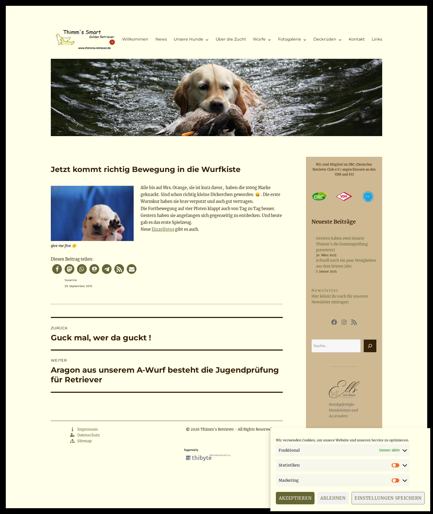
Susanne (71, 280)
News (161, 39)
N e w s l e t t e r (324, 290)
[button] (57, 269)
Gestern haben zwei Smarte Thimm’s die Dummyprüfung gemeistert (342, 244)
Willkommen (135, 39)
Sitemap (81, 441)
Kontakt (357, 39)
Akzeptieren (295, 498)
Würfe (259, 39)
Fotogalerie (289, 39)
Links (377, 39)
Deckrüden (324, 39)
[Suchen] (370, 346)
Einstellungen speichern (388, 498)
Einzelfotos (163, 229)
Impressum (84, 429)
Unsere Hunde (188, 39)
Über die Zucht (231, 39)
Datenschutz (85, 435)
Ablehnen (333, 498)
